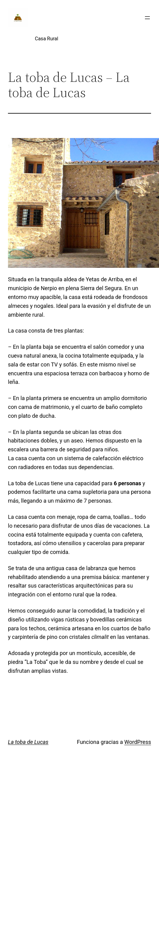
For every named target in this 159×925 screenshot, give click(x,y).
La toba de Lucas (28, 742)
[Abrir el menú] (147, 17)
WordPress (137, 742)
